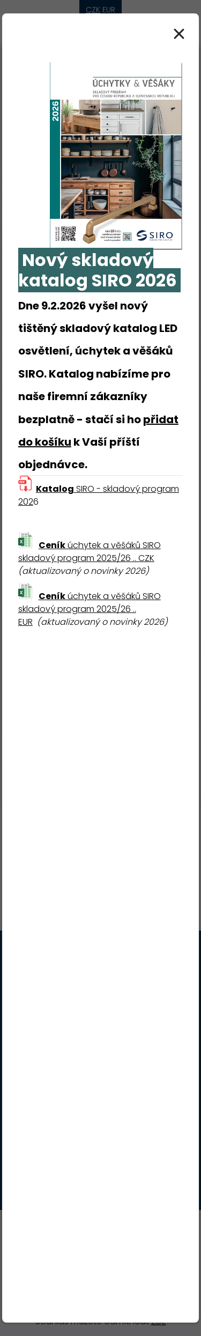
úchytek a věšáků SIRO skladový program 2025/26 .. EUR (89, 609)
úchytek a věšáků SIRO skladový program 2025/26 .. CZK (89, 551)
